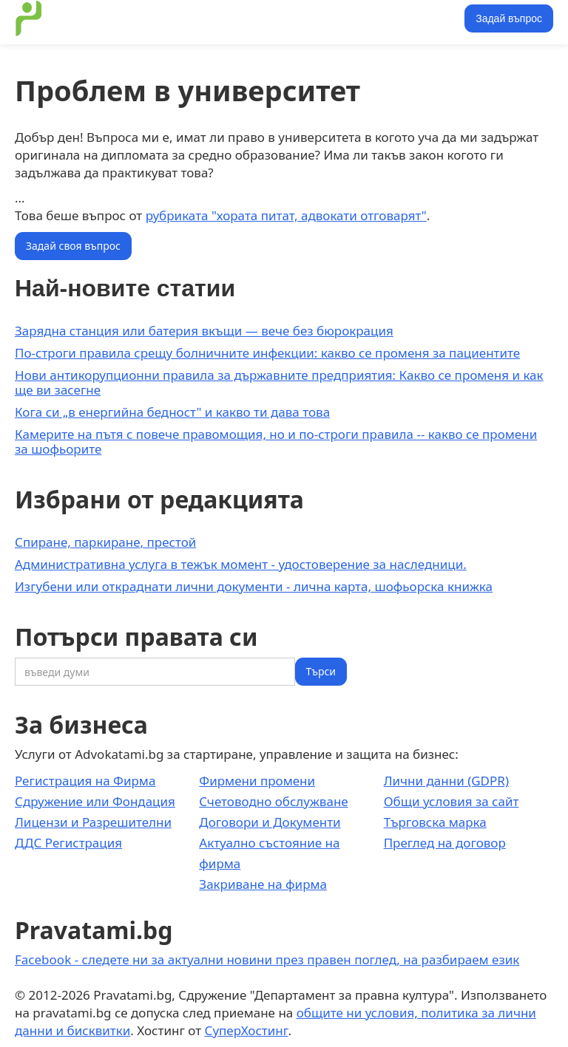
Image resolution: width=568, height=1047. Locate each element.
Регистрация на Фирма (85, 780)
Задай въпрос (509, 18)
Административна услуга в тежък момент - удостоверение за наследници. (241, 564)
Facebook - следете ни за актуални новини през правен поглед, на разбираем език (267, 959)
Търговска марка (435, 822)
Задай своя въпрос (73, 246)
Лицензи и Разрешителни (93, 822)
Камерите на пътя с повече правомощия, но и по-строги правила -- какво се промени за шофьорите (276, 441)
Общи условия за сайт (451, 801)
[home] (29, 18)
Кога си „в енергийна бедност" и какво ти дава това (172, 411)
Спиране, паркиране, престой (105, 541)
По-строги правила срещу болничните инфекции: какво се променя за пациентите (267, 352)
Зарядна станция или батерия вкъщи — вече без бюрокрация (204, 330)
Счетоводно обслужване (273, 801)
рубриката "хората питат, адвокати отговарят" (286, 215)
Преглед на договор (445, 842)
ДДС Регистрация (68, 842)
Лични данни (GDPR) (446, 780)
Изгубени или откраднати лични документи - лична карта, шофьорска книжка (254, 586)
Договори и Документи (269, 822)
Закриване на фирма (263, 884)
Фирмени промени (257, 780)
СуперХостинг (246, 1030)
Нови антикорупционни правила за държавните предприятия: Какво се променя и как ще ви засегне (279, 382)
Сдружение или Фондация (95, 801)
